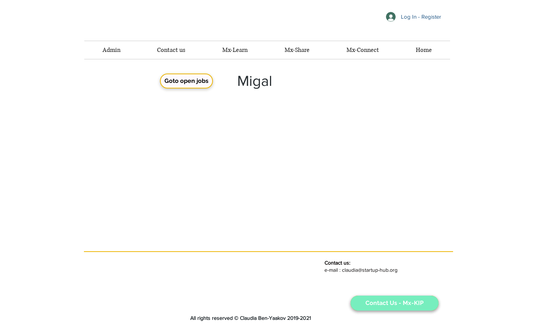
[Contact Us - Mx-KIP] (395, 303)
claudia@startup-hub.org (370, 270)
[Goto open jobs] (186, 81)
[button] (362, 50)
